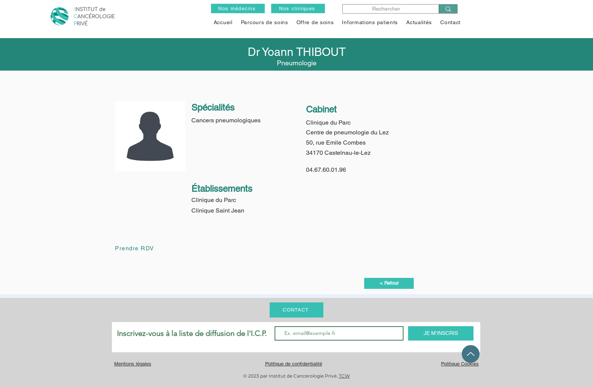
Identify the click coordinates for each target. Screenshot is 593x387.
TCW (344, 376)
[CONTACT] (296, 310)
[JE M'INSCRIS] (440, 333)
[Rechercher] (386, 9)
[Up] (471, 354)
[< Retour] (389, 283)
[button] (315, 22)
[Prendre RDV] (142, 248)
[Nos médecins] (238, 8)
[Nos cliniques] (298, 8)
